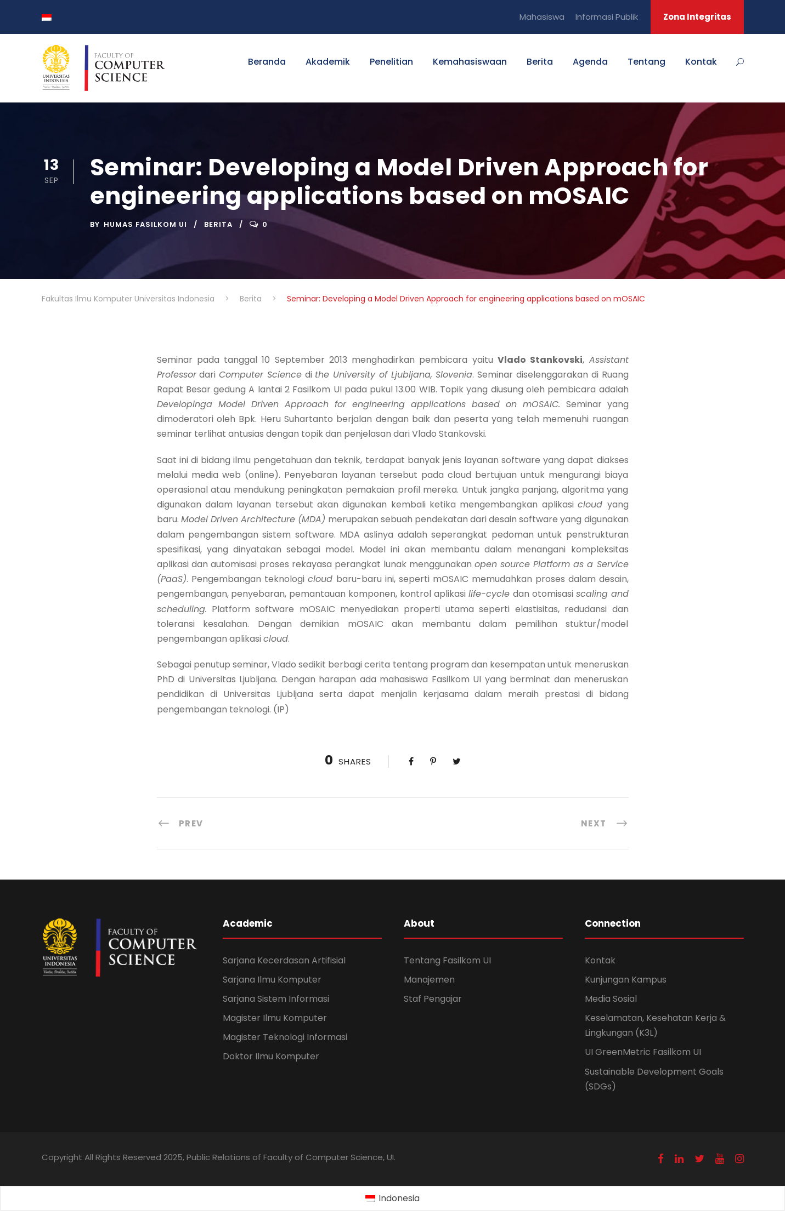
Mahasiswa (541, 16)
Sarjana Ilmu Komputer (272, 979)
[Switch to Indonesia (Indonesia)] (392, 1198)
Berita (540, 61)
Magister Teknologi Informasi (285, 1037)
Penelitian (391, 61)
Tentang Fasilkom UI (447, 960)
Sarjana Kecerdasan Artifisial (284, 960)
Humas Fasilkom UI (145, 224)
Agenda (590, 61)
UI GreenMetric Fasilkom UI (643, 1052)
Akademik (328, 61)
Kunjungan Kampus (626, 979)
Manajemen (429, 979)
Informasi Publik (606, 16)
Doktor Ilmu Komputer (271, 1056)
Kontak (701, 61)
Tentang (646, 61)
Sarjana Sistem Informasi (276, 998)
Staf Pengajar (433, 998)
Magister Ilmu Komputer (275, 1018)
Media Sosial (611, 998)
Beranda (267, 61)
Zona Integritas (697, 16)
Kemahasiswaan (470, 61)
